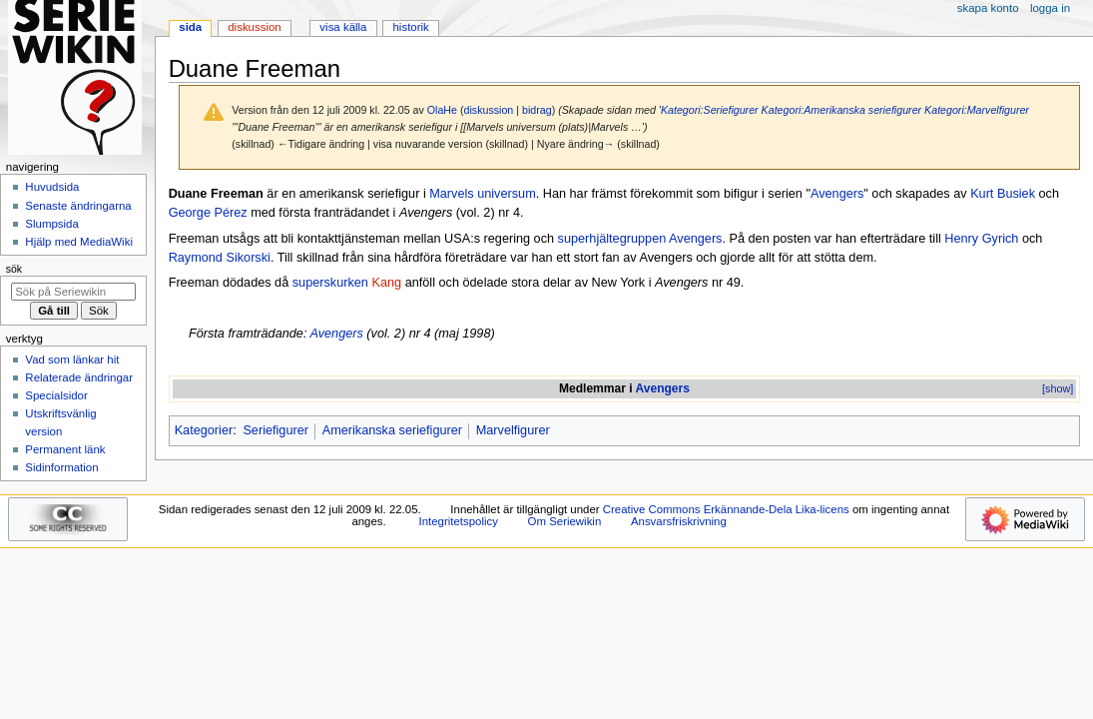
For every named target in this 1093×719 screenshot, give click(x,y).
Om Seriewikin (565, 521)
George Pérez (208, 213)
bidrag (537, 110)
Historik (411, 27)
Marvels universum (482, 194)
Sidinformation (61, 467)
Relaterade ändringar (79, 377)
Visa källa (342, 27)
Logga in (1050, 8)
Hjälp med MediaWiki (79, 242)
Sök (14, 269)
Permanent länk (65, 449)
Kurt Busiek (1002, 194)
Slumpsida (51, 224)
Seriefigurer (275, 430)
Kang (386, 283)
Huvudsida (52, 187)
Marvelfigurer (513, 430)
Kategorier (204, 430)
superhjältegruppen (612, 239)
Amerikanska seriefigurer (392, 430)
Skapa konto (988, 8)
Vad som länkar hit (72, 359)
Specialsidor (56, 395)
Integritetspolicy (458, 521)
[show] (1057, 388)
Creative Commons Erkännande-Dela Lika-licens (726, 509)
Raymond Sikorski (220, 258)
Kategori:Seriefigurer (710, 110)
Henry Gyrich (981, 239)
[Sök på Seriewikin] (73, 292)
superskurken (330, 283)
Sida (190, 27)
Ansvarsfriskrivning (679, 521)
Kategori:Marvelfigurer (976, 110)
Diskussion (254, 27)
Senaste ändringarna (78, 206)
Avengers (837, 194)
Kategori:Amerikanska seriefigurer (842, 110)
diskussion (489, 110)
